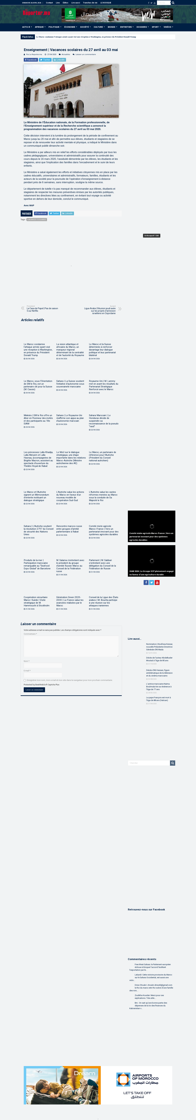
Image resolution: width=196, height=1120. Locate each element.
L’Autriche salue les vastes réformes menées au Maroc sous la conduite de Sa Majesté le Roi (103, 496)
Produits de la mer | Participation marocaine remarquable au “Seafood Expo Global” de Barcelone (37, 564)
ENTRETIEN (126, 27)
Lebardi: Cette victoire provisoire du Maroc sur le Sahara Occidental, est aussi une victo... (150, 977)
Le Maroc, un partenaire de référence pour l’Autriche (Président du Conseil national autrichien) (102, 456)
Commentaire (30, 634)
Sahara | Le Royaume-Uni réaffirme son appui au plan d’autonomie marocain (70, 418)
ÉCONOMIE (69, 27)
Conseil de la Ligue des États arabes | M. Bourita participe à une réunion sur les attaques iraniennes (103, 601)
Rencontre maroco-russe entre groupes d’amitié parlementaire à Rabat (69, 529)
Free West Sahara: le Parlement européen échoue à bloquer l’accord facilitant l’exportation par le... (150, 967)
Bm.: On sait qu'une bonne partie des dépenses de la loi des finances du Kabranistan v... (148, 1006)
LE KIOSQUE (105, 3)
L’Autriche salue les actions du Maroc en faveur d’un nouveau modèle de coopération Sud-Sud (70, 496)
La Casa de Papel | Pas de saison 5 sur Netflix (42, 308)
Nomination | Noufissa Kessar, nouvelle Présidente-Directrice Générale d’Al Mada (159, 647)
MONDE (111, 27)
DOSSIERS (142, 27)
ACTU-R (26, 27)
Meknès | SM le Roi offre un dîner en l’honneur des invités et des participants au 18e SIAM (38, 419)
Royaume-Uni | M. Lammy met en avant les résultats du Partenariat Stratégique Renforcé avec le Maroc (103, 385)
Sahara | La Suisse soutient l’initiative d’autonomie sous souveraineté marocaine (70, 384)
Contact (49, 3)
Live (58, 3)
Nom (26, 661)
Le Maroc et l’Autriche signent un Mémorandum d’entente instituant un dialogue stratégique (36, 496)
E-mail (27, 670)
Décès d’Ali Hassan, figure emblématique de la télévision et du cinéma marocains (159, 673)
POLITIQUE (54, 27)
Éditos (65, 3)
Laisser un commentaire (86, 54)
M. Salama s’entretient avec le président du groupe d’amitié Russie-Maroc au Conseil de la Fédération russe (70, 566)
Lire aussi (75, 3)
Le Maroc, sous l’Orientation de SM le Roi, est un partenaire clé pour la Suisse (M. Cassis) (38, 385)
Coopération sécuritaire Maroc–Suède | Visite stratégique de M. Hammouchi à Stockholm (36, 601)
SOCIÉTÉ (84, 27)
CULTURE (98, 27)
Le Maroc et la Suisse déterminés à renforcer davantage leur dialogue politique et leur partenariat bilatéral (102, 350)
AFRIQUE (39, 27)
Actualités (66, 54)
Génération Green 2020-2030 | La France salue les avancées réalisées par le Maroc (69, 601)
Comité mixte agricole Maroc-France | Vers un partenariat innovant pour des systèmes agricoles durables (104, 530)
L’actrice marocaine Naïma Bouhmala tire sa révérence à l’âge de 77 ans (159, 687)
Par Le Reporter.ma (34, 54)
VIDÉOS (167, 27)
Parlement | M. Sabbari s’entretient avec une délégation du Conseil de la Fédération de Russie (102, 564)
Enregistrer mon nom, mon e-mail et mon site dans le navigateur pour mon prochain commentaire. (70, 680)
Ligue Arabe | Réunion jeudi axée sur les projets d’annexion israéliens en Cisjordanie (100, 310)
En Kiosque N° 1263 (152, 235)
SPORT (155, 27)
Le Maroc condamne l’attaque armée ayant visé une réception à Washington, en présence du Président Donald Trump (86, 37)
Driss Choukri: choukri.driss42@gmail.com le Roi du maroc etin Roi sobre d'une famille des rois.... (151, 988)
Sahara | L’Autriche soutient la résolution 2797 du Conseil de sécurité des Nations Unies (38, 530)
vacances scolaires (37, 220)
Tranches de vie (90, 3)
